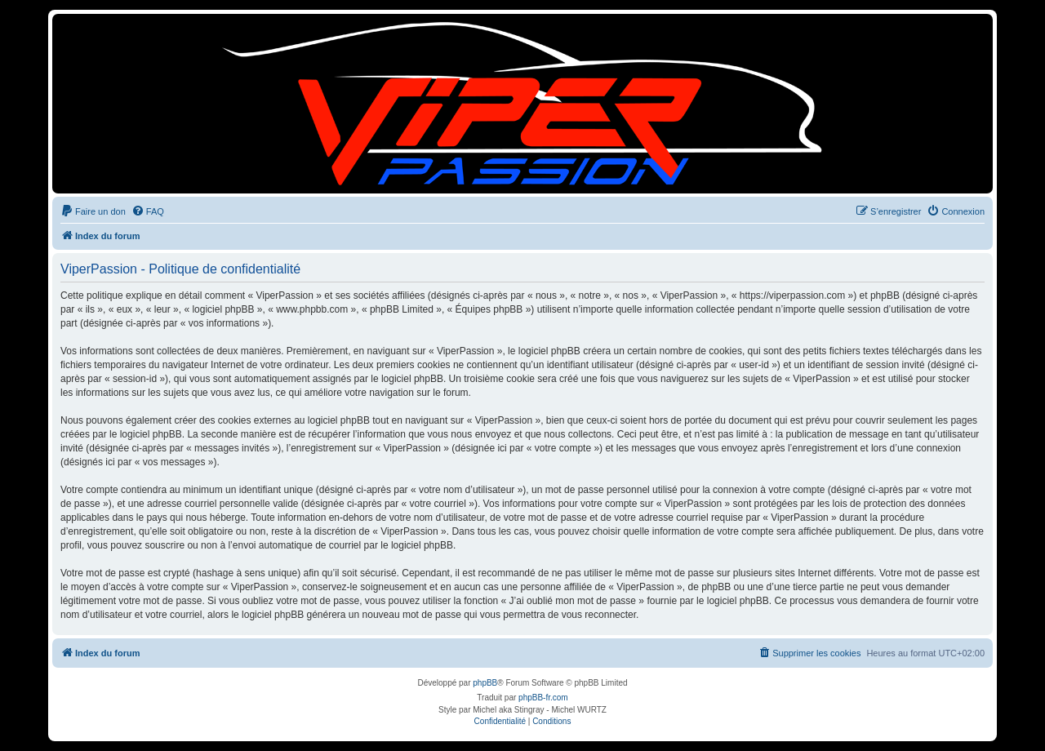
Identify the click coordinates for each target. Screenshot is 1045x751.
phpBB (485, 682)
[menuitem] (93, 211)
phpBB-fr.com (543, 697)
